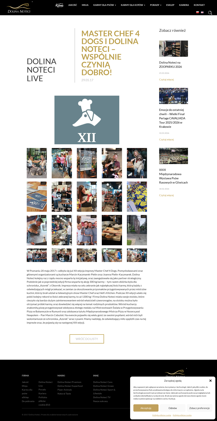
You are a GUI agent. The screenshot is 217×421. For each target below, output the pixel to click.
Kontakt (199, 5)
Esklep (170, 5)
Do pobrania (28, 401)
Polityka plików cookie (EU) (44, 401)
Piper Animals (65, 389)
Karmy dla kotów (133, 5)
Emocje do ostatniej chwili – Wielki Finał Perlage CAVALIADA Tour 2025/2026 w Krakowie (172, 118)
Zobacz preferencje (199, 408)
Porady (155, 5)
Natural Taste (64, 393)
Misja (85, 5)
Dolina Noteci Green (103, 386)
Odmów (173, 408)
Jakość (72, 5)
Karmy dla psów (104, 5)
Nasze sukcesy (100, 401)
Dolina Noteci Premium (69, 382)
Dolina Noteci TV (102, 397)
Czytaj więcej (166, 79)
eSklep (25, 397)
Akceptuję (146, 408)
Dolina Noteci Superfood (70, 386)
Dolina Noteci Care (102, 382)
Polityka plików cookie (161, 415)
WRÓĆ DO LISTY (87, 339)
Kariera (184, 5)
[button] (210, 380)
